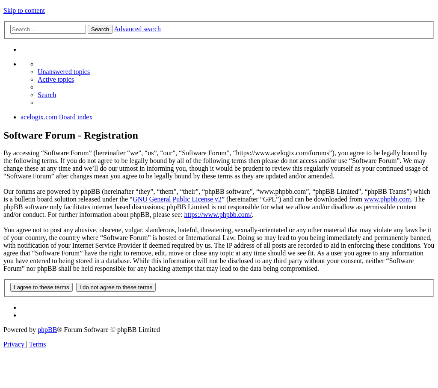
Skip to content (24, 10)
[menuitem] (64, 71)
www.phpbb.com (387, 199)
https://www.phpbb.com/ (218, 214)
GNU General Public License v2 (177, 199)
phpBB (47, 329)
